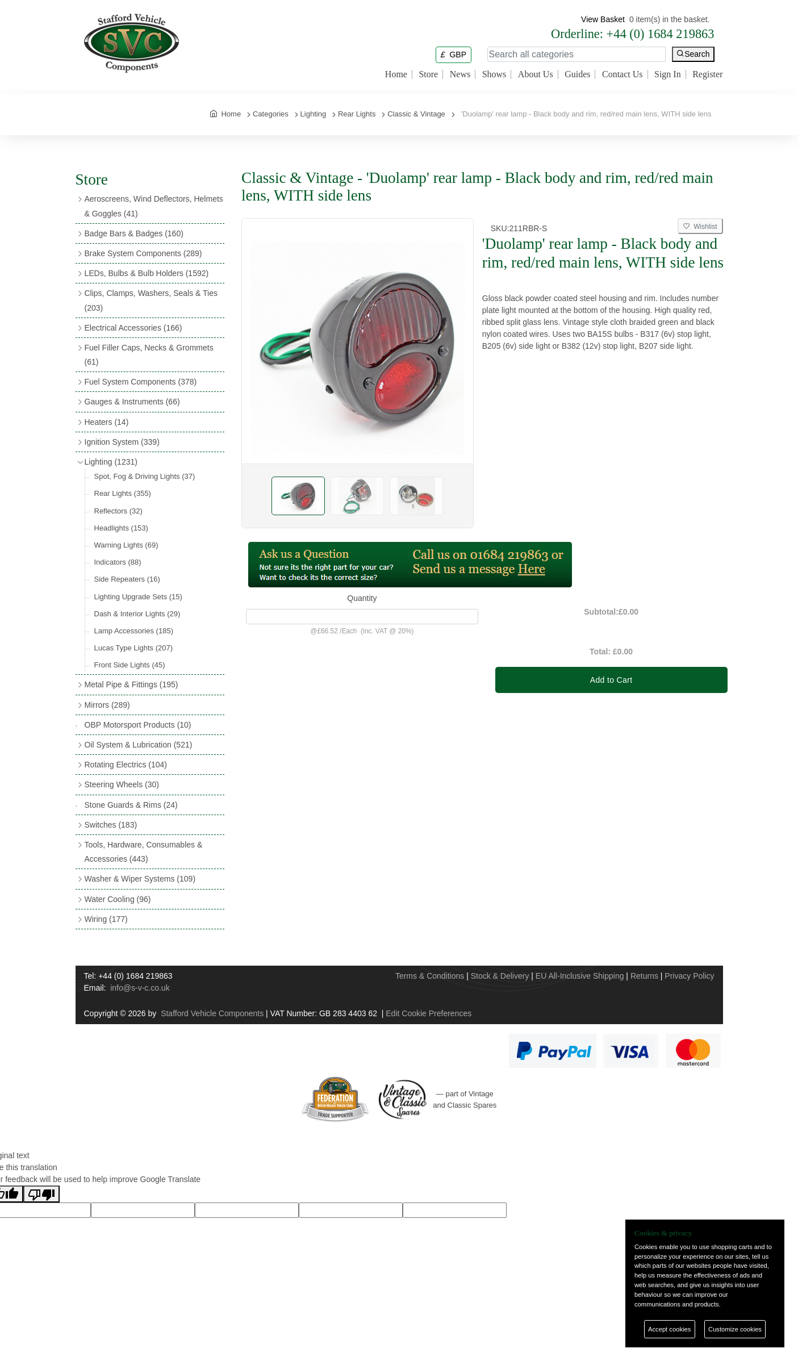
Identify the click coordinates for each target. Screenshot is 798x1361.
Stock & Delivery (500, 975)
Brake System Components (143, 253)
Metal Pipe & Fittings (131, 684)
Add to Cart (611, 679)
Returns (644, 975)
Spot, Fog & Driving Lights (144, 476)
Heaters (107, 422)
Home (396, 74)
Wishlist (700, 227)
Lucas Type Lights (133, 648)
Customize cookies (735, 1329)
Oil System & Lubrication (139, 744)
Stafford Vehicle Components (212, 1013)
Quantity (362, 598)
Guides (577, 74)
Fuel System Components (141, 381)
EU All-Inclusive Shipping (580, 975)
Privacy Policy (689, 975)
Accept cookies (669, 1329)
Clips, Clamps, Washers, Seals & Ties (151, 300)
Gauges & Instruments (132, 401)
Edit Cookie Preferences (428, 1013)
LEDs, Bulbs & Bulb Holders (147, 273)
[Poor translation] (41, 1194)
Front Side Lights (129, 665)
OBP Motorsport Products (138, 724)
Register (707, 74)
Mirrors (107, 704)
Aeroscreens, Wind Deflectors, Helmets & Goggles (154, 206)
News (460, 74)
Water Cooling (118, 899)
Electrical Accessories (133, 327)
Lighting (111, 461)
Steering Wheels (122, 784)
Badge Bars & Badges (134, 233)
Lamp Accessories (133, 631)
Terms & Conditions (429, 975)
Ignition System (122, 441)
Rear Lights (122, 493)
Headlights (121, 528)
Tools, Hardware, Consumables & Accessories (144, 851)
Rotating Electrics (126, 764)
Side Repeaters (127, 579)
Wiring (106, 919)
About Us (535, 74)
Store (428, 74)
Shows (494, 74)
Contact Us (622, 74)
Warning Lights (126, 545)
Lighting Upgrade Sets (138, 596)
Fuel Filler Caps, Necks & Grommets (149, 354)
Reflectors (118, 511)
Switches (111, 824)
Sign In (667, 74)
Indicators (117, 562)
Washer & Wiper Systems (140, 878)
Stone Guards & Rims (131, 804)
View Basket (603, 19)
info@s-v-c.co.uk (139, 987)
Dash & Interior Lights (137, 613)
